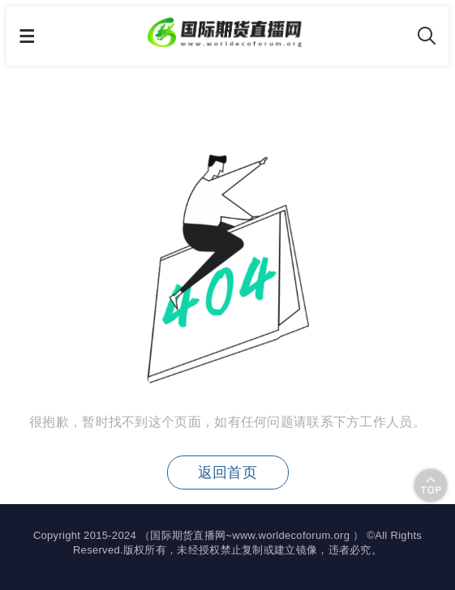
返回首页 (227, 472)
